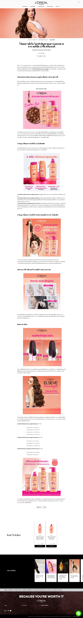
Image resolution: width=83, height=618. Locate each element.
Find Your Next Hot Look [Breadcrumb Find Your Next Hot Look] (43, 39)
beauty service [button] (50, 6)
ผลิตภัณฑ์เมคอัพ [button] (32, 6)
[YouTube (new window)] (10, 610)
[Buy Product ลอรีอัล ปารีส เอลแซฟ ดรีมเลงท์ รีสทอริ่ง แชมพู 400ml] (51, 546)
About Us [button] (57, 6)
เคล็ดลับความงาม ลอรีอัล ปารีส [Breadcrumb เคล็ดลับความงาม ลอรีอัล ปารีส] (32, 39)
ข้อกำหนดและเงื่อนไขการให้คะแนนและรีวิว (65, 616)
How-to (39, 507)
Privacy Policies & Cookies (45, 616)
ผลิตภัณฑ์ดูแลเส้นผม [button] (41, 6)
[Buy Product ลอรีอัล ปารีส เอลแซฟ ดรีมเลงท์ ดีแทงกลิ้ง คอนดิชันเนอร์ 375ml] (40, 546)
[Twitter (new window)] (8, 610)
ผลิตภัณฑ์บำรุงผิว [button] (25, 6)
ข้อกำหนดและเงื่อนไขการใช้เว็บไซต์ (54, 616)
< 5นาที (44, 507)
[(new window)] (5, 610)
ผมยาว (31, 65)
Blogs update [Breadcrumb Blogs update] (52, 39)
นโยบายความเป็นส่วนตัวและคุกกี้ (36, 616)
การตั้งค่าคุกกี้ (30, 616)
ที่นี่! (30, 502)
